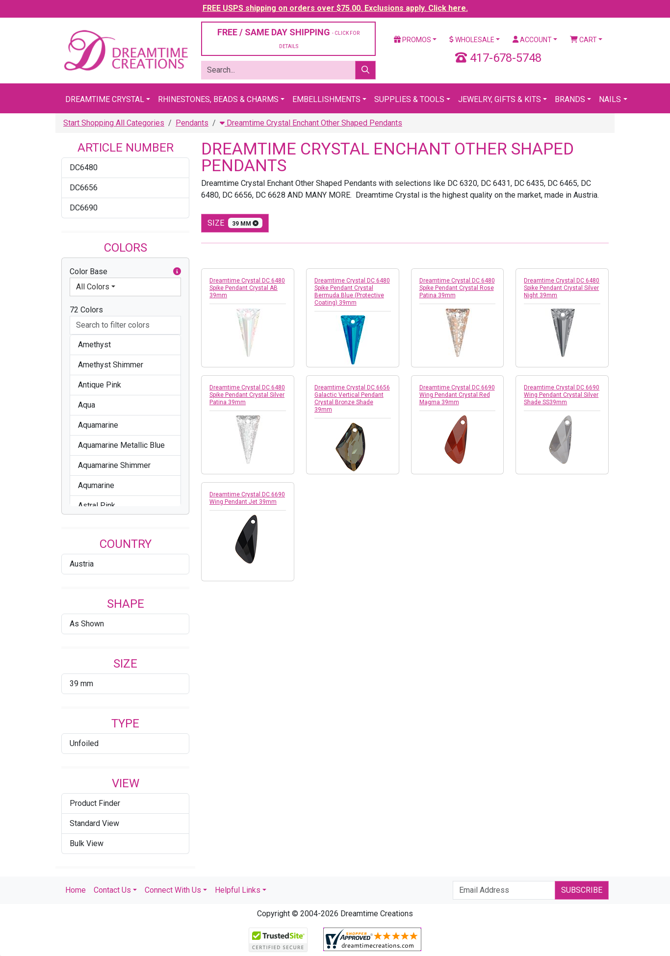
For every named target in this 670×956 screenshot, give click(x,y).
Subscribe (581, 890)
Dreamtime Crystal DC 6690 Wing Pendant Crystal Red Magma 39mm (457, 395)
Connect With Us (173, 890)
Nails (610, 99)
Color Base (125, 272)
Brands (570, 99)
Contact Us (112, 890)
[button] (177, 272)
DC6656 (84, 187)
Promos (412, 40)
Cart (583, 40)
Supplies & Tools (409, 99)
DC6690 (84, 207)
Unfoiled (84, 743)
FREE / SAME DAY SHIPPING (288, 38)
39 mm (81, 683)
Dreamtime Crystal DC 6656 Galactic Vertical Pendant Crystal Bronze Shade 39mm (352, 398)
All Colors (92, 286)
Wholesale (471, 40)
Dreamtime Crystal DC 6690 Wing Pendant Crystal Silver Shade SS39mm (561, 395)
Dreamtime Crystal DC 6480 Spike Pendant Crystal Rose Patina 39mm (457, 288)
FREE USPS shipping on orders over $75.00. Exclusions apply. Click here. (335, 8)
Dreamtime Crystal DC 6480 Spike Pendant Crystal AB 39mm (247, 288)
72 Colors (86, 309)
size (234, 223)
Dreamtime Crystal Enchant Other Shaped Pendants (311, 123)
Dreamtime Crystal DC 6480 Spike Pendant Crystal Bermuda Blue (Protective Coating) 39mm (352, 291)
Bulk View (86, 843)
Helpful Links (237, 890)
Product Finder (95, 803)
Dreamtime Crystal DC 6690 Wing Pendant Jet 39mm (247, 498)
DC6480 (84, 167)
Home (75, 890)
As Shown (87, 623)
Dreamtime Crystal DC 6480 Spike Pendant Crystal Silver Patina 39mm (247, 395)
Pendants (192, 123)
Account (532, 40)
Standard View (94, 823)
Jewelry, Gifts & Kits (499, 99)
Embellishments (326, 99)
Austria (82, 563)
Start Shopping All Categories (113, 123)
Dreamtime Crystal (104, 99)
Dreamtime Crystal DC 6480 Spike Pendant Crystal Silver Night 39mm (561, 288)
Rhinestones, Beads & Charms (218, 99)
